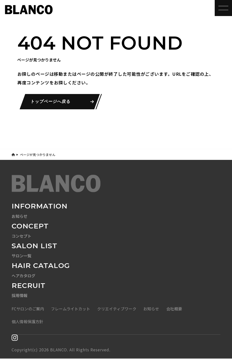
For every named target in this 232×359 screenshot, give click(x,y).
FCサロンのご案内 (28, 309)
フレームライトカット (70, 309)
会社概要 (174, 309)
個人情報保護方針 (27, 322)
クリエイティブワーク (116, 309)
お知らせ (151, 309)
